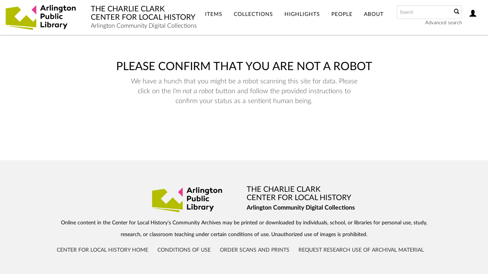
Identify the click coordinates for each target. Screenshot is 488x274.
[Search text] (423, 12)
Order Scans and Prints (254, 250)
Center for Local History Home (102, 250)
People (342, 14)
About (374, 14)
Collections (253, 14)
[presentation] (241, 130)
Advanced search (443, 22)
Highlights (302, 14)
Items (213, 14)
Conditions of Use (184, 250)
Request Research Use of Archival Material (361, 250)
